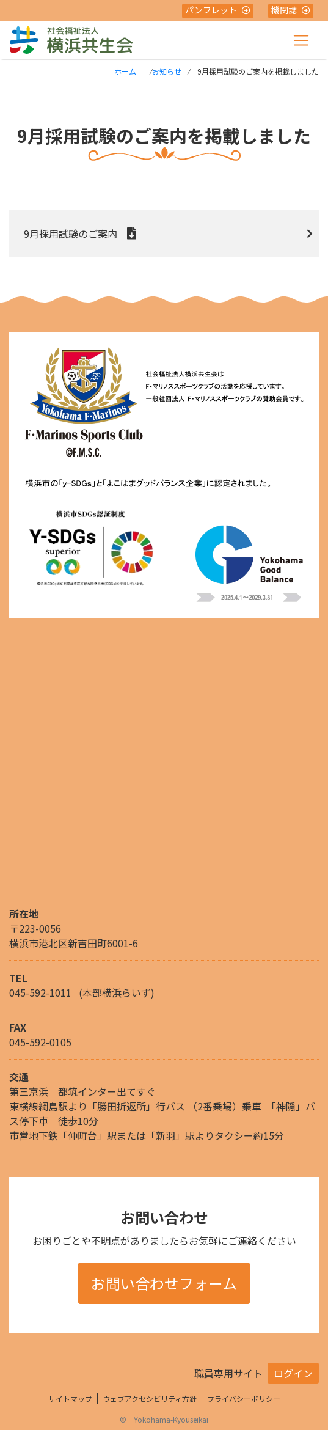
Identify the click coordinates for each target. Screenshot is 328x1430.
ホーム (125, 71)
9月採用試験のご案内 (70, 233)
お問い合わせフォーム (164, 1283)
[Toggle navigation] (301, 40)
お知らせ (166, 71)
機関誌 (290, 10)
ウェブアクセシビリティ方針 (150, 1398)
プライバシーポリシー (243, 1398)
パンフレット (217, 10)
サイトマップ (70, 1398)
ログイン (293, 1373)
